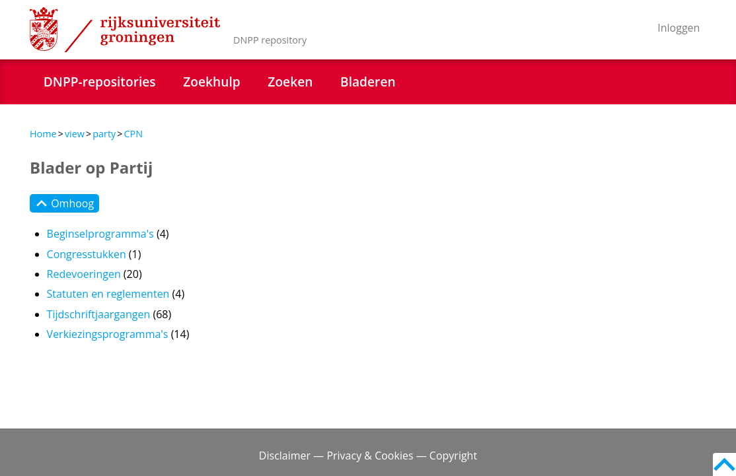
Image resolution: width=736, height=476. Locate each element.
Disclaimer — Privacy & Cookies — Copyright (368, 455)
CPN (133, 133)
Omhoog (64, 203)
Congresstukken (86, 254)
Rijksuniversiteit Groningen (125, 29)
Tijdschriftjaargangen (99, 314)
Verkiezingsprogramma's (107, 334)
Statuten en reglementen (108, 294)
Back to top (724, 464)
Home (43, 133)
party (104, 133)
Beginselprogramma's (100, 233)
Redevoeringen (84, 274)
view (75, 133)
